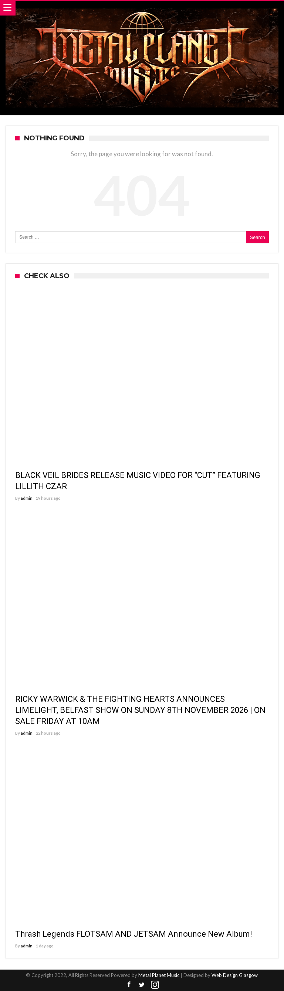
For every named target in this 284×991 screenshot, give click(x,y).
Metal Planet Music (158, 975)
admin (27, 498)
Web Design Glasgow (235, 975)
